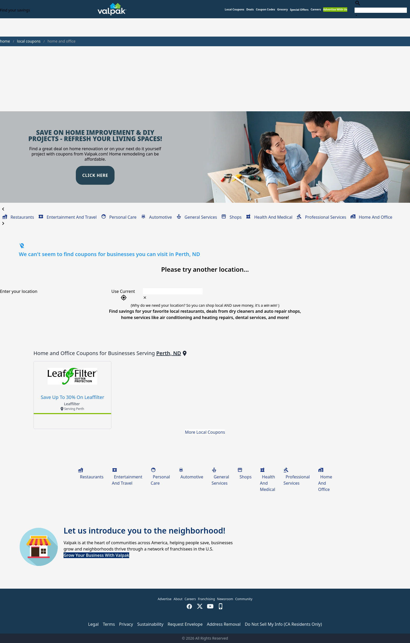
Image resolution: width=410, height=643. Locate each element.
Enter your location (18, 291)
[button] (299, 10)
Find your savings (15, 10)
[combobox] (381, 9)
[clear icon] (145, 297)
